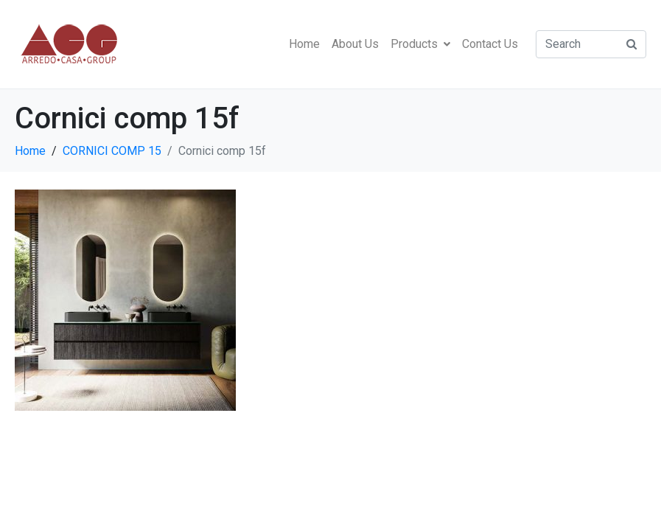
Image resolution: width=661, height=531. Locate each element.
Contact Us (490, 44)
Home (304, 44)
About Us (355, 44)
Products (420, 44)
